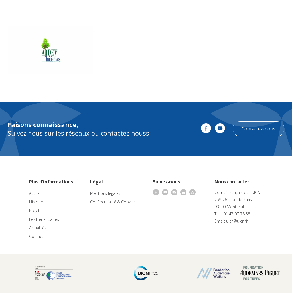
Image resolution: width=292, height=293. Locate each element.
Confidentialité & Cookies (113, 202)
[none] (265, 10)
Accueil (35, 193)
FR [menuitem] (262, 10)
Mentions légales (105, 193)
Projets (35, 210)
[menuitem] (265, 10)
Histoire (36, 202)
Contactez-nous (258, 129)
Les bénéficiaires (44, 219)
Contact (36, 236)
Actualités (37, 228)
